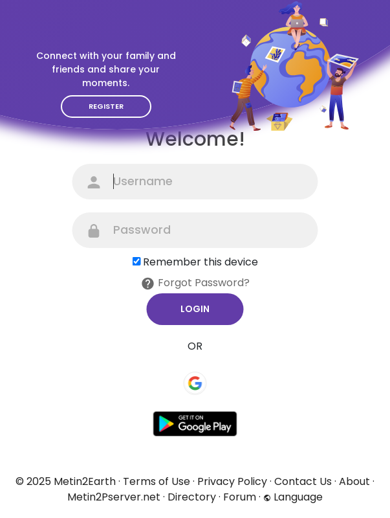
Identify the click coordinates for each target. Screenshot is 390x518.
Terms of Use (156, 481)
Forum (239, 497)
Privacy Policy (232, 481)
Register (106, 106)
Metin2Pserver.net (113, 497)
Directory (192, 497)
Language (293, 497)
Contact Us (303, 481)
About (354, 481)
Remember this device (200, 261)
